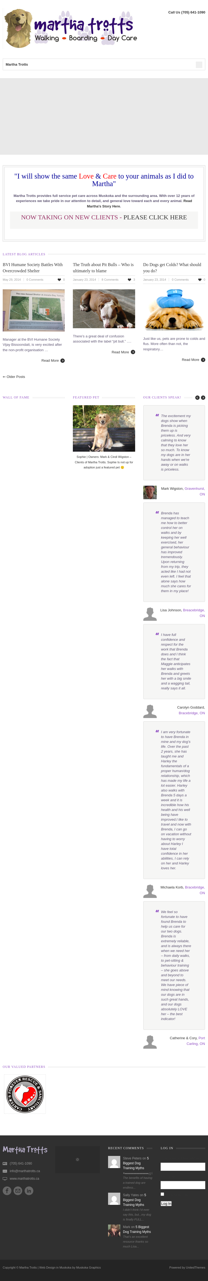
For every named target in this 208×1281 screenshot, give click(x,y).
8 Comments (110, 279)
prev (196, 397)
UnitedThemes (195, 1267)
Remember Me (177, 1195)
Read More (50, 360)
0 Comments (35, 279)
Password (168, 1176)
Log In (166, 1204)
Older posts (14, 377)
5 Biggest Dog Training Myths (136, 1163)
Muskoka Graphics (88, 1267)
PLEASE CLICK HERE (155, 217)
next (202, 397)
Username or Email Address (181, 1158)
